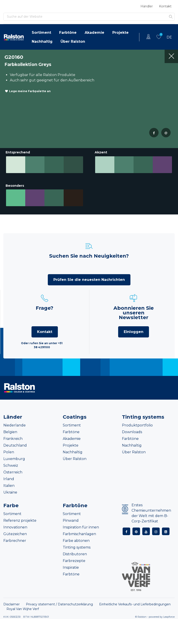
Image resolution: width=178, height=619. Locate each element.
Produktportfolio (137, 425)
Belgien (10, 432)
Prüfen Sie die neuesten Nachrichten (89, 280)
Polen (8, 452)
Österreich (12, 472)
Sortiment (41, 32)
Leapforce (169, 616)
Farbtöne (68, 32)
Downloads (132, 432)
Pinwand (71, 520)
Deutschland (15, 445)
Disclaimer (11, 604)
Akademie (94, 32)
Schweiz (10, 465)
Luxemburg (14, 459)
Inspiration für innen (81, 527)
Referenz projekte (19, 520)
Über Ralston (73, 41)
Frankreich (13, 439)
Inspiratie (71, 567)
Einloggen (133, 332)
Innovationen (15, 527)
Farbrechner (14, 540)
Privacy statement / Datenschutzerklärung (59, 604)
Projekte (120, 32)
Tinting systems (76, 547)
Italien (9, 485)
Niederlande (14, 425)
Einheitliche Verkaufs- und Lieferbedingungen (135, 604)
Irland (8, 479)
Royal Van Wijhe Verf (22, 609)
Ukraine (10, 492)
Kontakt (165, 6)
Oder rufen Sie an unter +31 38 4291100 (42, 345)
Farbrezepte (74, 561)
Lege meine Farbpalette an (30, 91)
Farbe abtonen (76, 540)
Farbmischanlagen (79, 534)
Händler (146, 6)
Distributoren (75, 554)
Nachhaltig (42, 41)
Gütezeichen (15, 534)
